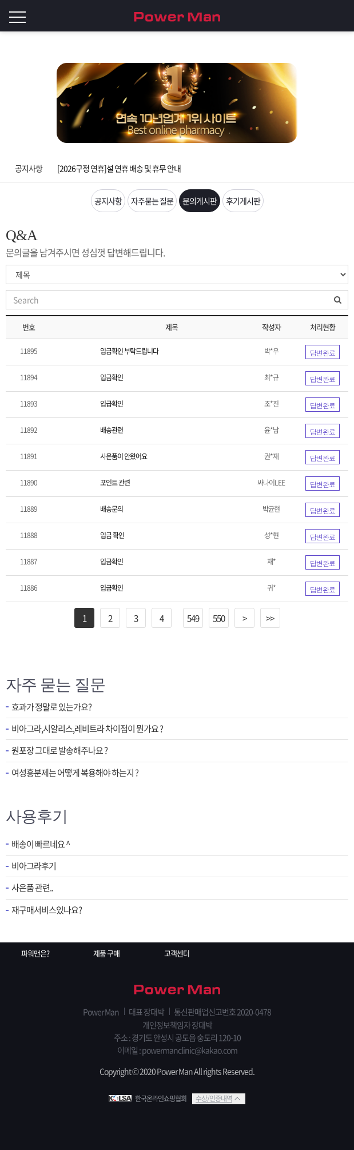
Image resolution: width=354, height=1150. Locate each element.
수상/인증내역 (214, 1098)
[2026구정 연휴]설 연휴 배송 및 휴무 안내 (119, 168)
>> (270, 618)
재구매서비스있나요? (46, 910)
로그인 (342, 16)
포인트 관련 (115, 482)
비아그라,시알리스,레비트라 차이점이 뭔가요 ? (87, 729)
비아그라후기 (33, 866)
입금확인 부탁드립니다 (129, 351)
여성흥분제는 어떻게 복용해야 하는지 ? (74, 773)
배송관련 (111, 430)
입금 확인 (112, 535)
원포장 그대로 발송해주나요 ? (59, 751)
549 (193, 618)
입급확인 (111, 404)
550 (219, 618)
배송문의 (111, 509)
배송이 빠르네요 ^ (40, 844)
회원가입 (319, 16)
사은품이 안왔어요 (123, 456)
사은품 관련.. (32, 888)
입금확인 (111, 377)
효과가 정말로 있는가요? (51, 707)
